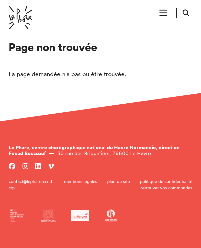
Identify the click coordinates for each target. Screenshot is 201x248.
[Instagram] (25, 166)
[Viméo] (51, 166)
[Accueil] (20, 17)
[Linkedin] (38, 166)
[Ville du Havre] (80, 215)
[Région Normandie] (48, 215)
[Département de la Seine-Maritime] (110, 215)
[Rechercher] (186, 12)
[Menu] (163, 13)
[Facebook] (12, 166)
